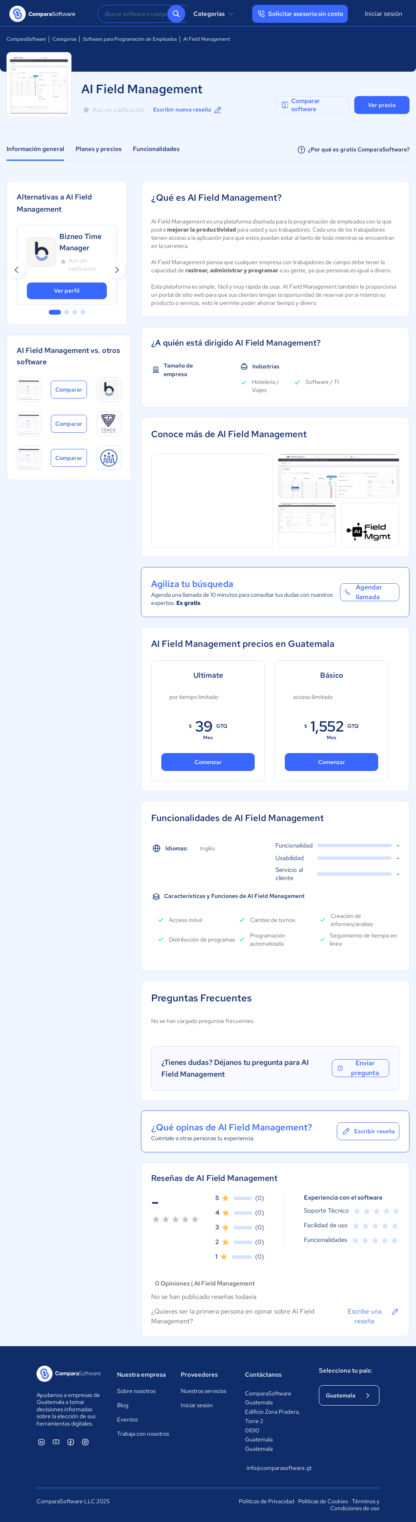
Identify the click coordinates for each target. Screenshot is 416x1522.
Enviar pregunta (357, 1068)
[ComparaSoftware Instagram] (85, 1442)
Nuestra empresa (141, 1375)
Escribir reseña (368, 1131)
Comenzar (208, 762)
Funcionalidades (156, 149)
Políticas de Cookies (323, 1501)
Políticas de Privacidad (266, 1501)
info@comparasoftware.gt (275, 1468)
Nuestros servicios (203, 1391)
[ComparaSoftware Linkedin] (41, 1442)
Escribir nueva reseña (188, 110)
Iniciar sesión (383, 13)
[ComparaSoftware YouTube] (56, 1442)
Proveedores (199, 1375)
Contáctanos (263, 1375)
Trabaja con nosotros (143, 1433)
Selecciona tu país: (345, 1371)
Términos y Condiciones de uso (354, 1505)
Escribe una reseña (373, 1316)
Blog (122, 1405)
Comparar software (300, 105)
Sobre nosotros (136, 1391)
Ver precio (382, 105)
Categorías (214, 14)
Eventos (127, 1419)
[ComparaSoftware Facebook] (71, 1442)
